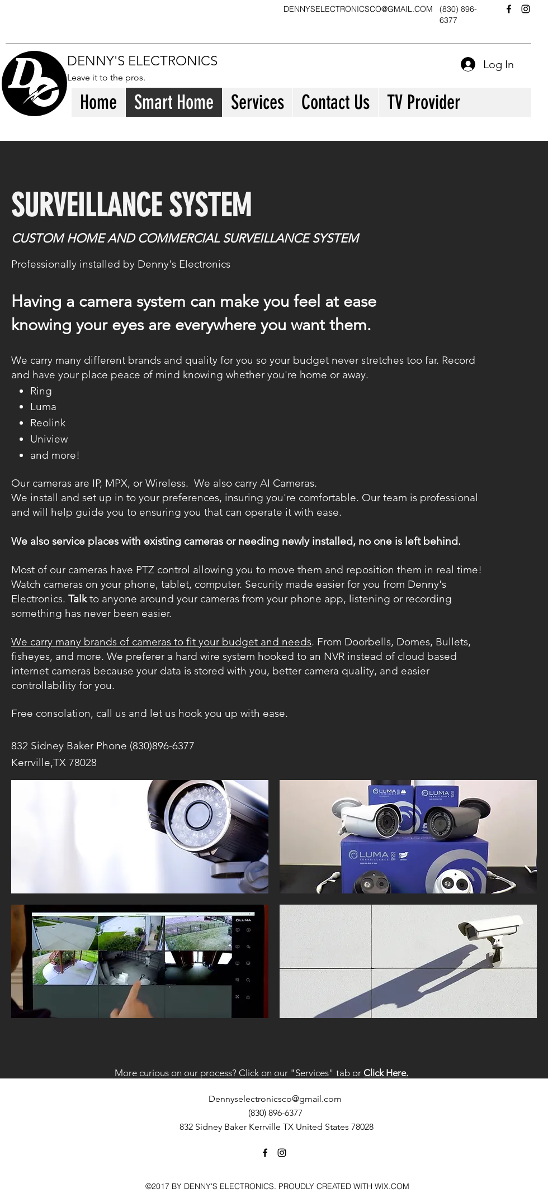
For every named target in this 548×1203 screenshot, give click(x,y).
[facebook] (508, 9)
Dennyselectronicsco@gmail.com (275, 1098)
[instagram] (525, 9)
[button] (139, 836)
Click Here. (385, 1072)
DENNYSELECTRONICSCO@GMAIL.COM (358, 9)
